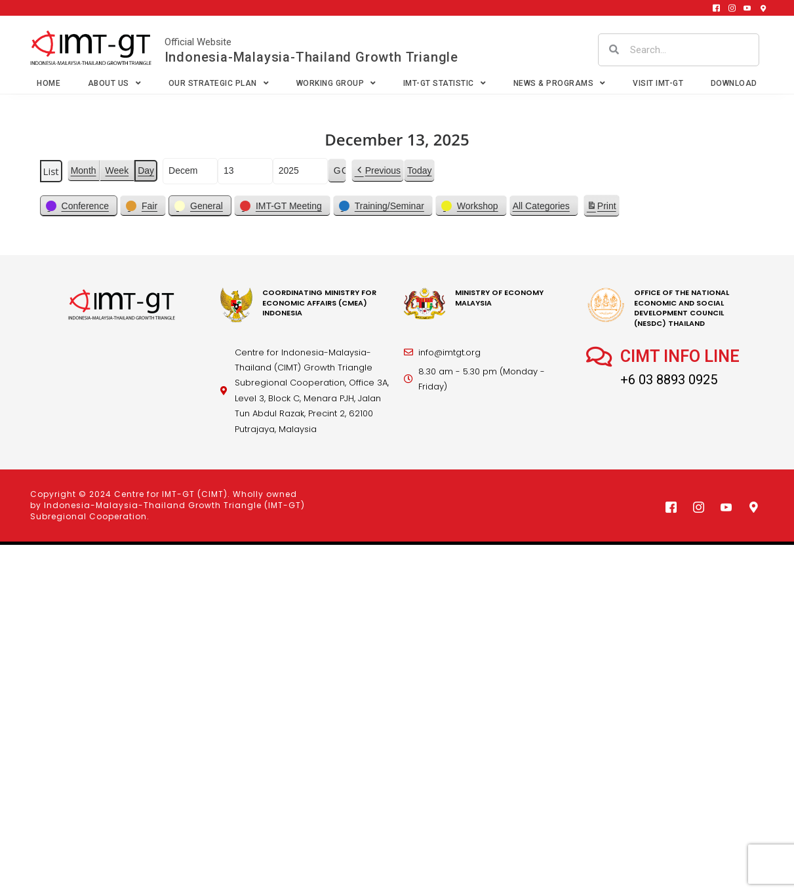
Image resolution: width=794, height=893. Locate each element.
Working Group (336, 83)
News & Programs (559, 83)
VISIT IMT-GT (658, 83)
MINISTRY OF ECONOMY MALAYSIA (499, 297)
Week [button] (117, 170)
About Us (115, 83)
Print (601, 208)
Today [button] (419, 170)
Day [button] (146, 170)
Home (48, 83)
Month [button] (83, 170)
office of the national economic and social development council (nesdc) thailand (681, 307)
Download (734, 83)
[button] (377, 170)
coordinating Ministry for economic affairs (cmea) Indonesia (319, 302)
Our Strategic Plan (219, 83)
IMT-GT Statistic (444, 83)
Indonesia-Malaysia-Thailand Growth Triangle (311, 57)
